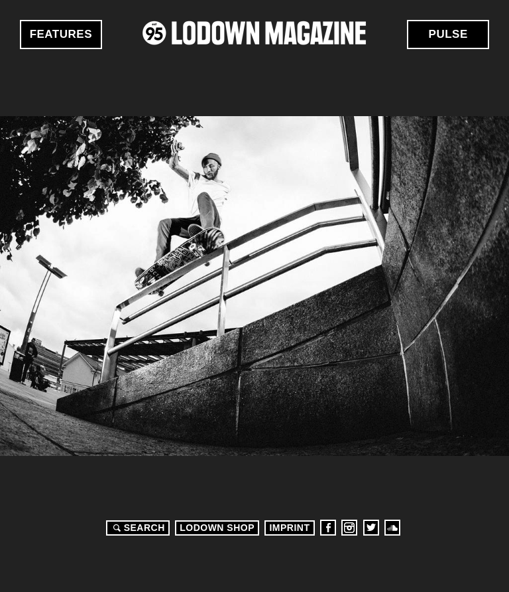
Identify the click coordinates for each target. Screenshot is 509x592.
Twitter (371, 528)
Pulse (448, 34)
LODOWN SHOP (217, 527)
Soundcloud (392, 528)
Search (137, 527)
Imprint (289, 527)
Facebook (328, 528)
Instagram (349, 528)
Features (61, 34)
